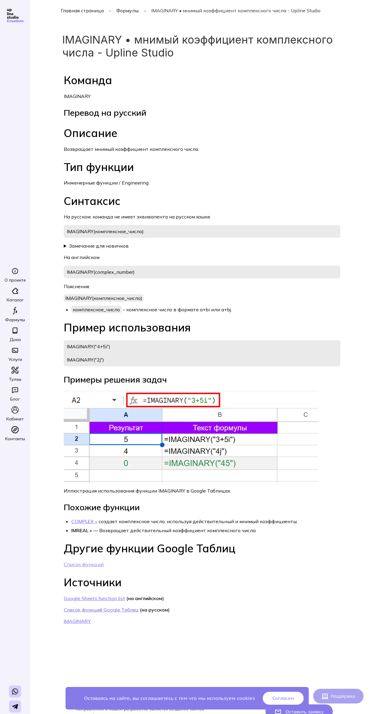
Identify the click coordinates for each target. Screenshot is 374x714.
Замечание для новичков (99, 246)
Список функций (84, 564)
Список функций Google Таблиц (101, 610)
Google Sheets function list (94, 598)
